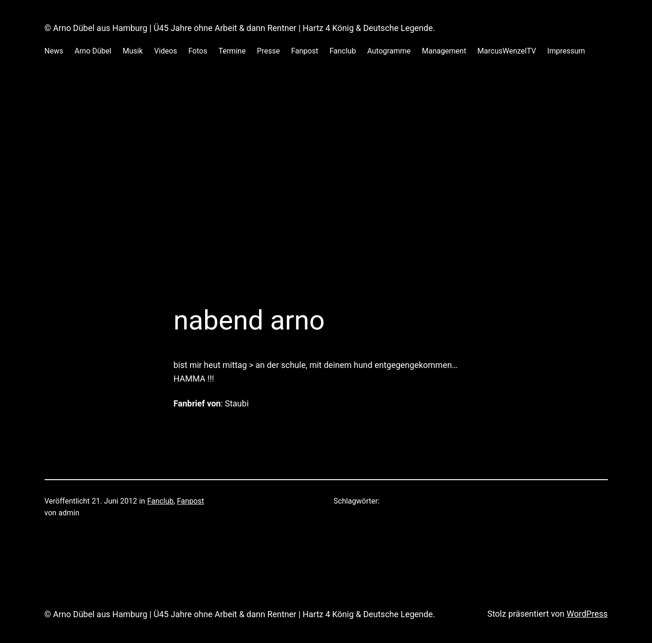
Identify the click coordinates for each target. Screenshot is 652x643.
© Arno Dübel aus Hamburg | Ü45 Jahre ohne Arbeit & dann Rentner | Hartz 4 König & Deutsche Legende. (240, 28)
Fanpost (190, 501)
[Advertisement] (326, 204)
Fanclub (160, 501)
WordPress (587, 614)
